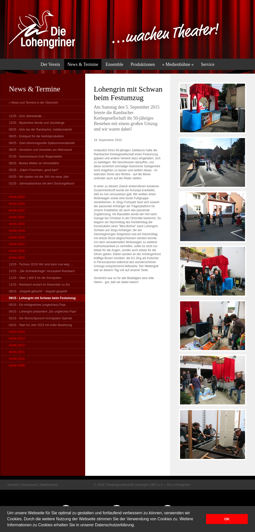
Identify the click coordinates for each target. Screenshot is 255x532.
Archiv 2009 (17, 365)
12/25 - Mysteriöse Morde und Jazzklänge (37, 123)
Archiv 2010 (17, 358)
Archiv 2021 (17, 217)
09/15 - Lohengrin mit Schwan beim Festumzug (42, 298)
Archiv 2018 (17, 237)
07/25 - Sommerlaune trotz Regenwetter (35, 156)
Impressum (29, 485)
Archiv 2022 (17, 210)
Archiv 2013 (17, 338)
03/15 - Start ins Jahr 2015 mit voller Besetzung (40, 325)
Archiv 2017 (17, 244)
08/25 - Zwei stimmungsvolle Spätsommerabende (42, 143)
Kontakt (13, 485)
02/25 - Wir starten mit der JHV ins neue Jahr (39, 176)
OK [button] (227, 519)
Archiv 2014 (17, 332)
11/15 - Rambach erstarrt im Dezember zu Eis (39, 284)
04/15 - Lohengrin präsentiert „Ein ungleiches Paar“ (43, 311)
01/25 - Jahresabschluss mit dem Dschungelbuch (41, 183)
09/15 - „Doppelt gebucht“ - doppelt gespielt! (38, 291)
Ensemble (114, 64)
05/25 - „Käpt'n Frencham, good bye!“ (34, 170)
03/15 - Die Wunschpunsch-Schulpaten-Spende (40, 318)
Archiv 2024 (17, 197)
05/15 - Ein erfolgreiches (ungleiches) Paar (37, 305)
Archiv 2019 (17, 230)
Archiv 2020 (17, 224)
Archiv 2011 (17, 352)
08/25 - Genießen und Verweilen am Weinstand (40, 150)
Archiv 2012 (17, 345)
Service (208, 64)
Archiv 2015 (17, 257)
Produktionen (143, 64)
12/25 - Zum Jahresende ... (27, 116)
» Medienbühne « (178, 64)
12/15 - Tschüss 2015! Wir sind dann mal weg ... (41, 264)
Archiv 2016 (17, 251)
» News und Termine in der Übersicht (33, 102)
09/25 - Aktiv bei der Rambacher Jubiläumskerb (40, 129)
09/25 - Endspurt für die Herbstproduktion (36, 136)
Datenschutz (49, 485)
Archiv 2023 (17, 203)
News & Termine (82, 64)
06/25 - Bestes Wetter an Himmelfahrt (34, 163)
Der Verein (50, 64)
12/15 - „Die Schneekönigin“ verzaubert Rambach (42, 271)
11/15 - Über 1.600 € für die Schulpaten (35, 278)
